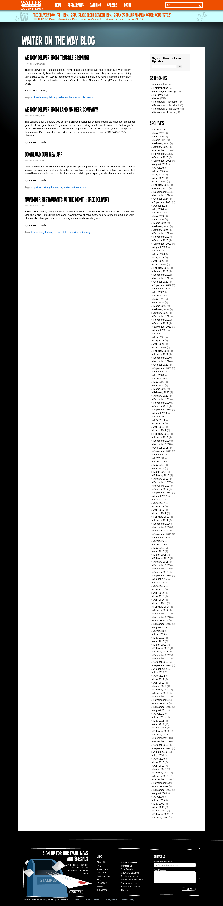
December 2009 (162, 779)
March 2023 (159, 264)
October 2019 (160, 406)
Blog (99, 879)
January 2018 (160, 478)
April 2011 (158, 724)
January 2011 (160, 734)
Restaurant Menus (130, 876)
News (156, 98)
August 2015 (160, 579)
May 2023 (158, 257)
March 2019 (159, 430)
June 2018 (159, 461)
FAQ (99, 865)
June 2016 (159, 544)
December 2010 (162, 738)
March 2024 (159, 223)
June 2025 (159, 171)
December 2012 (162, 655)
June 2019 (159, 420)
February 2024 (161, 226)
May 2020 (158, 382)
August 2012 (160, 668)
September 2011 (162, 707)
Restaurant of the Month (166, 105)
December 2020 (162, 357)
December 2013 (162, 613)
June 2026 (159, 129)
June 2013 (159, 634)
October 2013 (160, 620)
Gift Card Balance (130, 872)
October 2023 (160, 240)
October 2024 (160, 198)
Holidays (158, 95)
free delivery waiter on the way (74, 232)
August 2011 (160, 710)
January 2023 (160, 271)
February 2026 (161, 143)
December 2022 (162, 274)
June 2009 (159, 800)
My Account (102, 869)
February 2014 (161, 606)
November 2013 (162, 617)
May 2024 (158, 216)
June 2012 (159, 675)
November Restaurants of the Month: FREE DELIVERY (67, 199)
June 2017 (159, 503)
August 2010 (160, 751)
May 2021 (158, 340)
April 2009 (158, 807)
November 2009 (162, 783)
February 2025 (161, 185)
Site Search (127, 869)
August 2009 (160, 793)
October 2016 (160, 530)
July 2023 (158, 250)
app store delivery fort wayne (46, 187)
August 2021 (160, 330)
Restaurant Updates (164, 112)
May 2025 (158, 174)
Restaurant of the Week (166, 108)
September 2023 (162, 243)
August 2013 (160, 627)
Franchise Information (132, 879)
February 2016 (161, 558)
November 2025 (162, 153)
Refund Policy (128, 900)
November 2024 (162, 195)
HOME (58, 5)
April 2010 (158, 765)
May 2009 (158, 803)
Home (76, 900)
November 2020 (162, 361)
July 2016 (158, 541)
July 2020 (158, 375)
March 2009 (159, 810)
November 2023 (162, 236)
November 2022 (162, 278)
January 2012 (160, 693)
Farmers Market (129, 862)
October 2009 (160, 786)
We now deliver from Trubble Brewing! (57, 57)
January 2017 (160, 520)
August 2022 (160, 288)
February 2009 (161, 814)
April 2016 (158, 551)
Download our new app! (44, 154)
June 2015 (159, 586)
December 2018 (162, 440)
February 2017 (161, 516)
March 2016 (159, 554)
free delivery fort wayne (43, 232)
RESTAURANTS (76, 5)
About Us (101, 862)
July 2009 (158, 796)
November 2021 (162, 319)
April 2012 (158, 682)
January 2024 (160, 229)
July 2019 (158, 416)
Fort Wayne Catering (164, 91)
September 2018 (162, 451)
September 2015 (162, 575)
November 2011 (162, 700)
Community (159, 84)
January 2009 (160, 817)
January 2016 (160, 561)
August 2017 (160, 496)
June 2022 (159, 295)
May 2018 (158, 465)
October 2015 (160, 572)
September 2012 (162, 665)
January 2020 (160, 395)
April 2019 (158, 427)
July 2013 (158, 630)
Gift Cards (102, 872)
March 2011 (159, 727)
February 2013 (161, 648)
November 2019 (162, 402)
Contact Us (126, 866)
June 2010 (159, 758)
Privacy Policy (111, 900)
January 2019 (160, 437)
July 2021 (158, 333)
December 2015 (162, 565)
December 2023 (162, 233)
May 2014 (158, 596)
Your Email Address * (163, 862)
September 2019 (162, 409)
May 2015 (158, 589)
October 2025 (160, 157)
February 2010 (161, 772)
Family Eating (160, 88)
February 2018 (161, 475)
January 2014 (160, 610)
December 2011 (162, 696)
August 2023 (160, 247)
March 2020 (159, 388)
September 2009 (162, 789)
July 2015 (158, 582)
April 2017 (158, 509)
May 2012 (158, 679)
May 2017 (158, 506)
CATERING (95, 5)
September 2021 (162, 326)
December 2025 (162, 150)
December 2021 (162, 316)
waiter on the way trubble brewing (76, 97)
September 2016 (162, 534)
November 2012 (162, 658)
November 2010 (162, 741)
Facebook (102, 883)
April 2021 (158, 344)
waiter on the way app (75, 187)
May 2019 (158, 423)
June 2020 (159, 378)
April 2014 (158, 599)
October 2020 (160, 364)
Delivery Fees (103, 876)
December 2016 (162, 523)
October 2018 (160, 447)
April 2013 (158, 641)
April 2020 (158, 385)
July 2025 (158, 167)
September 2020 (162, 368)
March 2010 (159, 769)
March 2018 (159, 471)
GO (200, 5)
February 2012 (161, 689)
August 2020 (160, 371)
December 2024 (162, 191)
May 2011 (158, 720)
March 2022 (159, 306)
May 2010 (158, 762)
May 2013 (158, 637)
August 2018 (160, 454)
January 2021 (160, 354)
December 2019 (162, 399)
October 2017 (160, 489)
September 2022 (162, 285)
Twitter (100, 886)
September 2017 (162, 492)
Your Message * (160, 870)
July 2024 (158, 209)
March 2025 (159, 181)
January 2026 (160, 147)
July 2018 (158, 458)
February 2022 (161, 309)
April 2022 (158, 302)
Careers (112, 5)
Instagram (102, 890)
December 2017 (162, 482)
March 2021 (159, 347)
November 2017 (162, 485)
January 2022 (160, 312)
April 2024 (158, 219)
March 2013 (159, 644)
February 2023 (161, 268)
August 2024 (160, 205)
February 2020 (161, 392)
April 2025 (158, 178)
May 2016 (158, 548)
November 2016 (162, 527)
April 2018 (158, 468)
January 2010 (160, 776)
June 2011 (159, 717)
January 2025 (160, 188)
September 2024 (162, 202)
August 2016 (160, 537)
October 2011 (160, 703)
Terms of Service (92, 900)
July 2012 (158, 672)
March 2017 (159, 513)
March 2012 (159, 686)
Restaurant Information (165, 101)
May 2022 (158, 299)
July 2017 (158, 499)
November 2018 (162, 444)
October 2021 (160, 323)
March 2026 (159, 140)
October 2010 (160, 745)
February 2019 (161, 433)
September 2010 (162, 748)
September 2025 (162, 160)
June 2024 (159, 212)
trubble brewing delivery (44, 97)
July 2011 (158, 713)
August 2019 (160, 413)
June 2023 (159, 254)
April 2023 (158, 261)
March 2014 (159, 603)
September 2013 (162, 624)
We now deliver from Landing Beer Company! (61, 109)
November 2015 (162, 568)
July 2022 (158, 292)
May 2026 (158, 133)
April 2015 (158, 592)
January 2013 (160, 651)
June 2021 (159, 337)
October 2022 (160, 281)
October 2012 (160, 662)
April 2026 (158, 136)
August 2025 (160, 164)
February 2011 (161, 731)
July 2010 (158, 755)
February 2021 (161, 350)
